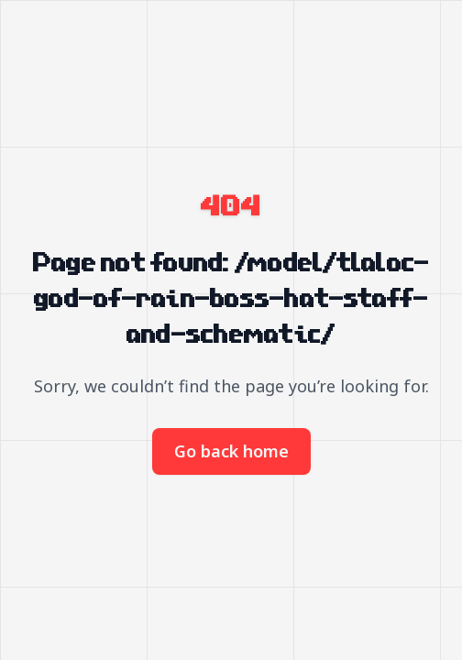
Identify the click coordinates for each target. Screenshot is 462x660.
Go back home (231, 451)
